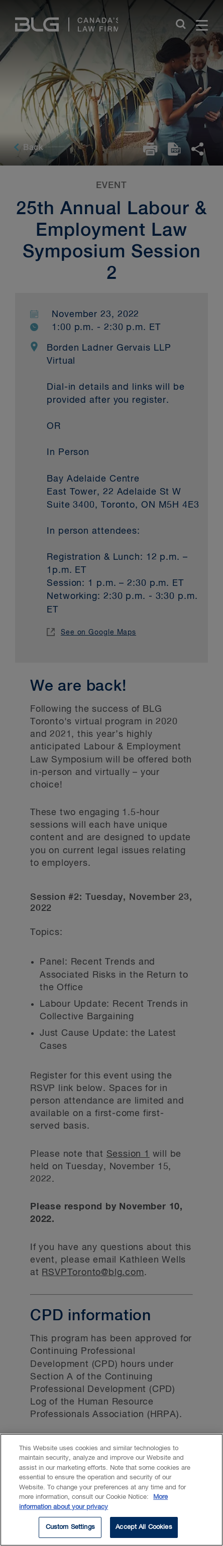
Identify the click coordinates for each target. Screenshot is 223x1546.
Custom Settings (70, 1527)
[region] (111, 1490)
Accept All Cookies (144, 1527)
